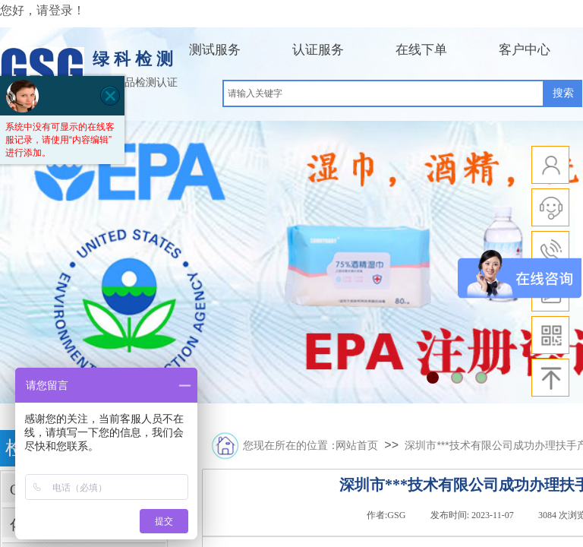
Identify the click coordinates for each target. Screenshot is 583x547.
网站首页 (357, 445)
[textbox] (383, 93)
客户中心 (524, 50)
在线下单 (421, 50)
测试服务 (215, 50)
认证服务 (318, 50)
